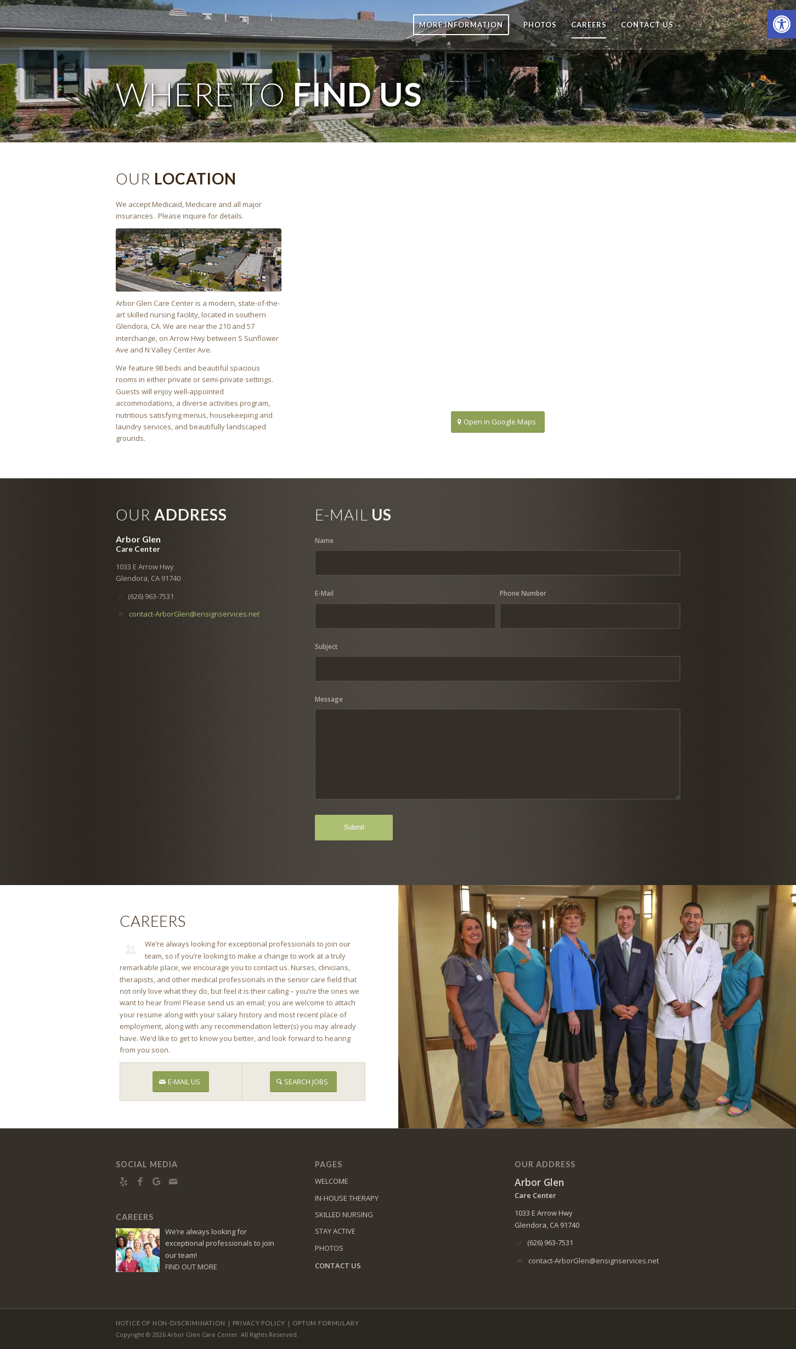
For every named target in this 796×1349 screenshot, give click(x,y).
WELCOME (331, 1181)
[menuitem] (461, 25)
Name (324, 540)
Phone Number (523, 593)
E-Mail (324, 593)
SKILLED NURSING (344, 1214)
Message (329, 699)
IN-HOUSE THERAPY (347, 1198)
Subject (326, 646)
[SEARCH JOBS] (303, 1082)
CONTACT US (338, 1265)
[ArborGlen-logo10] (159, 25)
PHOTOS (329, 1248)
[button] (781, 24)
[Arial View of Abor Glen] (198, 260)
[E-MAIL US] (181, 1082)
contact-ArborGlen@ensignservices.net (194, 614)
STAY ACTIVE (335, 1231)
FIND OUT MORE (191, 1267)
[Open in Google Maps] (498, 422)
